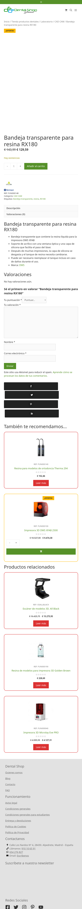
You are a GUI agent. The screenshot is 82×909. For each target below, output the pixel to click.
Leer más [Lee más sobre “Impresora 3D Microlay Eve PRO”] (41, 734)
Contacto (10, 771)
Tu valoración (12, 309)
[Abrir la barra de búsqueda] (71, 10)
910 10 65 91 (28, 835)
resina (36, 204)
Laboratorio (47, 21)
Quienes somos (13, 759)
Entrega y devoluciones (18, 807)
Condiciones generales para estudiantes (27, 801)
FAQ (7, 777)
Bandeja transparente (23, 204)
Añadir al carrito (36, 171)
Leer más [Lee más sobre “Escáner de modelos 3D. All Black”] (41, 610)
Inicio (6, 21)
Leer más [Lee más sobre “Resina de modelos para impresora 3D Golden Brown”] (41, 672)
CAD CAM (59, 21)
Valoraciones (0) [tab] (15, 219)
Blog (7, 765)
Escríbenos (23, 842)
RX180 (43, 204)
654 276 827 (16, 839)
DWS (21, 270)
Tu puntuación (13, 305)
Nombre (9, 347)
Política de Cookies (15, 813)
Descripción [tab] (13, 213)
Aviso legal (11, 789)
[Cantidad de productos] (14, 171)
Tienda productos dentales (25, 21)
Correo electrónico (15, 358)
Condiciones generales (17, 795)
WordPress (68, 898)
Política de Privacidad (17, 819)
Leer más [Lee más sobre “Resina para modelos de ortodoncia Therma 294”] (41, 470)
